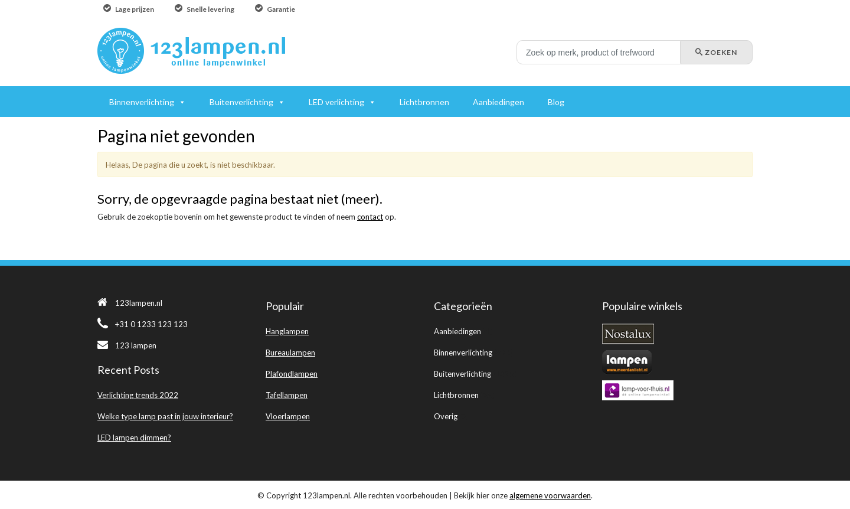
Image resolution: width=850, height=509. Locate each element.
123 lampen (126, 345)
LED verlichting (336, 102)
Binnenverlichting (463, 352)
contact (370, 216)
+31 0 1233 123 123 (142, 324)
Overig (445, 416)
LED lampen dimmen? (134, 437)
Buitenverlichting (462, 374)
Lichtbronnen (456, 395)
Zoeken (716, 52)
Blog (556, 102)
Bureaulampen (290, 352)
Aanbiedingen (457, 331)
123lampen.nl (129, 303)
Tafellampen (287, 395)
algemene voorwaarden (550, 495)
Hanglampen (287, 331)
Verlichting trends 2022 (137, 395)
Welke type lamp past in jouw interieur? (165, 416)
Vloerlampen (288, 416)
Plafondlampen (292, 374)
